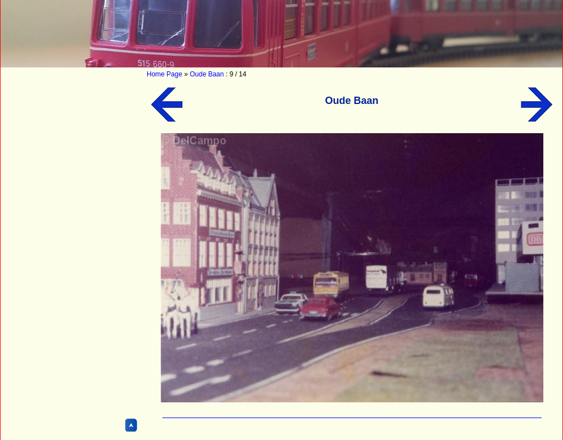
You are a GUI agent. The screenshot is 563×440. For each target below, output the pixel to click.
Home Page (164, 74)
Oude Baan (207, 74)
